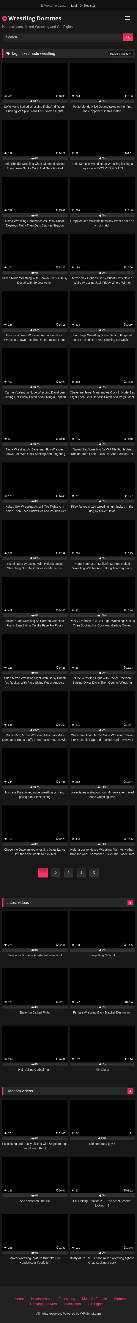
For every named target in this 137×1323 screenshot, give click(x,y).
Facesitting (66, 1299)
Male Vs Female (94, 1299)
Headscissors (41, 1299)
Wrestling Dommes (31, 18)
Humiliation (72, 1304)
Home (19, 1299)
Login (74, 5)
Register (89, 5)
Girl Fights (96, 1304)
